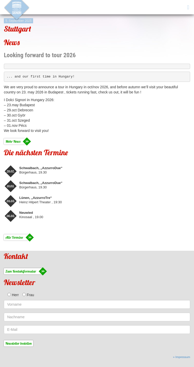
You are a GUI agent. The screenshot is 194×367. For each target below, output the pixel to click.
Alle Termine (14, 237)
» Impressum (181, 357)
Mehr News (12, 141)
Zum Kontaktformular (20, 271)
